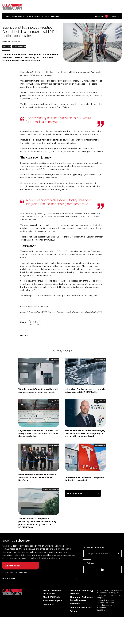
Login (114, 16)
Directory (55, 16)
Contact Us (48, 604)
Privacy (73, 611)
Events (45, 16)
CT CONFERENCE (33, 16)
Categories (17, 16)
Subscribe (101, 16)
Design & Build (7, 46)
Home (7, 16)
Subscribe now (74, 493)
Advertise (75, 604)
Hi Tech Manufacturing (19, 46)
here (46, 307)
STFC (80, 81)
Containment (54, 359)
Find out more (8, 579)
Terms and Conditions (81, 607)
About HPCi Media (51, 597)
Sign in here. (22, 572)
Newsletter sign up (52, 601)
